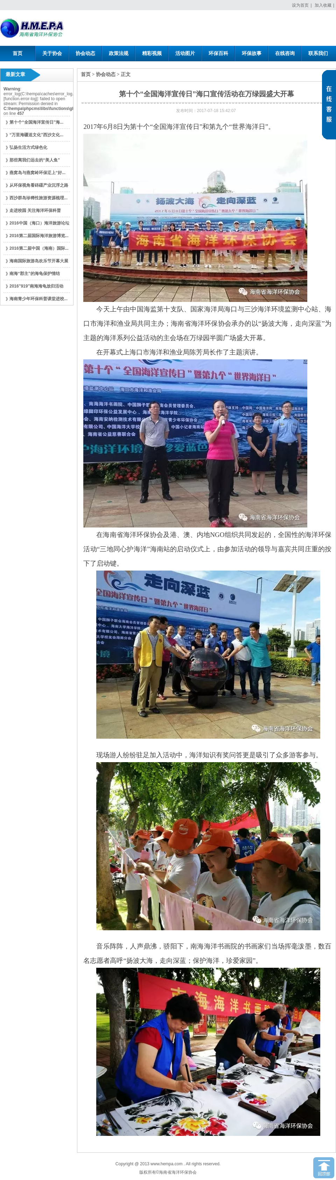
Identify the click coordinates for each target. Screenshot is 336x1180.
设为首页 (300, 5)
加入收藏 (323, 5)
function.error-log (20, 98)
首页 (86, 74)
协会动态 (105, 74)
